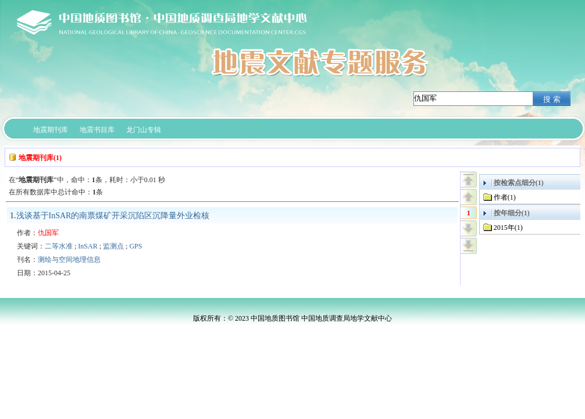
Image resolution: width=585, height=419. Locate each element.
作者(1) (505, 197)
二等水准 (59, 246)
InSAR (87, 246)
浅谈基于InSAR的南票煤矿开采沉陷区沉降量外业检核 (113, 215)
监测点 (113, 246)
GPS (135, 246)
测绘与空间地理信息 (69, 259)
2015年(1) (508, 227)
